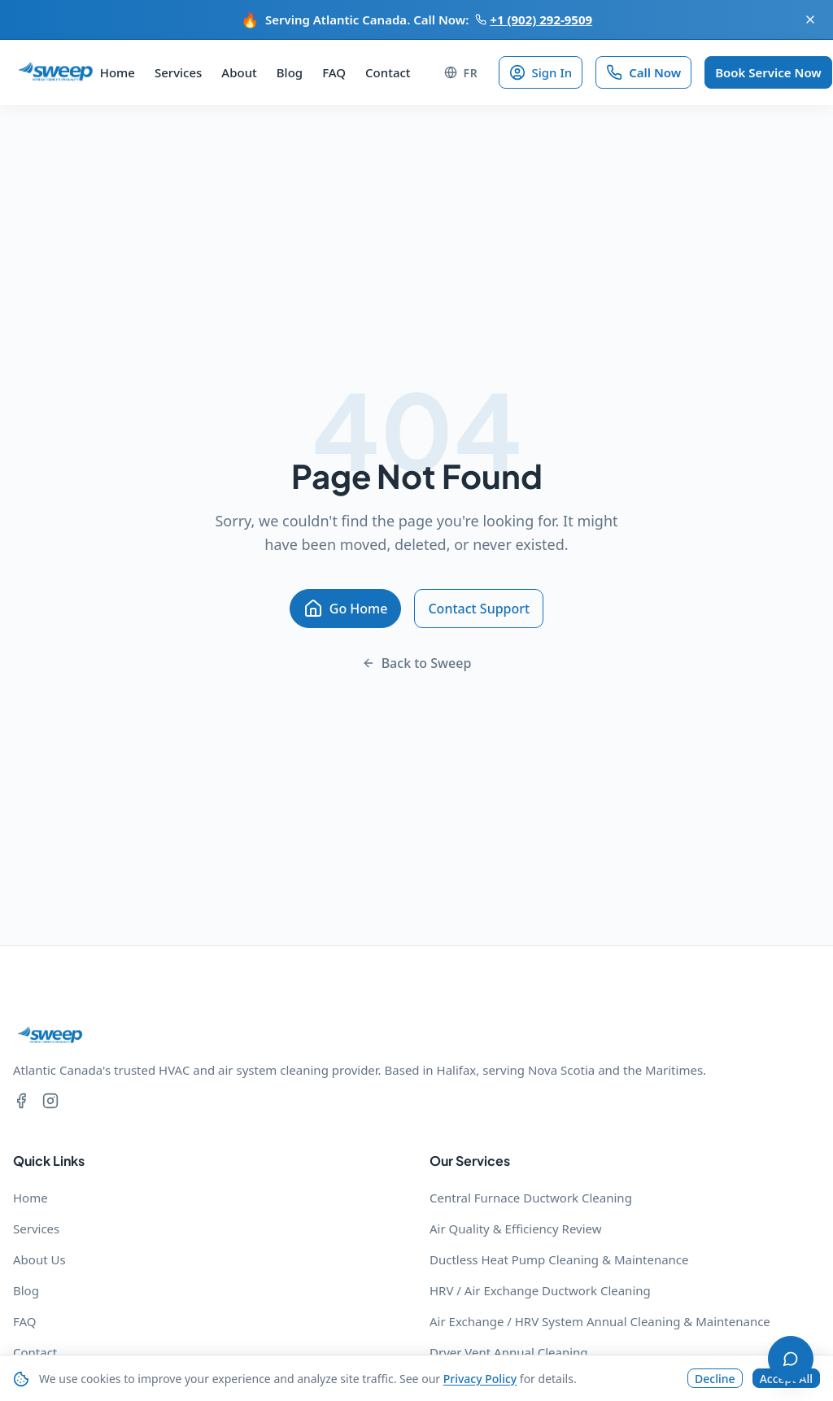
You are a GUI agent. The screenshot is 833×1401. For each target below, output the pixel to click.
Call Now (643, 72)
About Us (39, 1259)
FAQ (334, 72)
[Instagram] (50, 1103)
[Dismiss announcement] (810, 19)
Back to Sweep (417, 663)
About (238, 72)
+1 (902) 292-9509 (533, 19)
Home (117, 72)
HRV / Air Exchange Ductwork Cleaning (540, 1290)
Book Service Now (768, 72)
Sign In (541, 72)
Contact (388, 72)
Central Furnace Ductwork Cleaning (531, 1197)
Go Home (345, 608)
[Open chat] (790, 1358)
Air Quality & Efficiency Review (516, 1228)
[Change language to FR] (461, 72)
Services (178, 72)
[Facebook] (21, 1103)
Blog (290, 72)
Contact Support (479, 609)
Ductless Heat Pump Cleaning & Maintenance (559, 1259)
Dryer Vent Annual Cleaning (509, 1352)
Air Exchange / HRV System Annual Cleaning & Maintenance (600, 1321)
